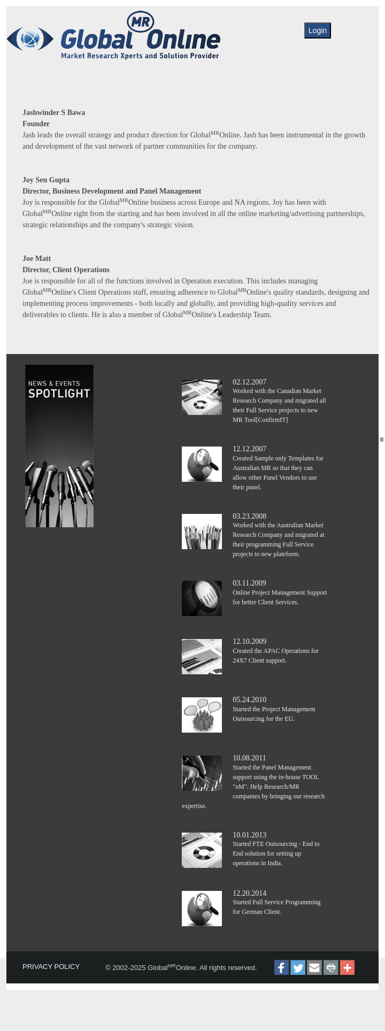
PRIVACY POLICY (51, 967)
